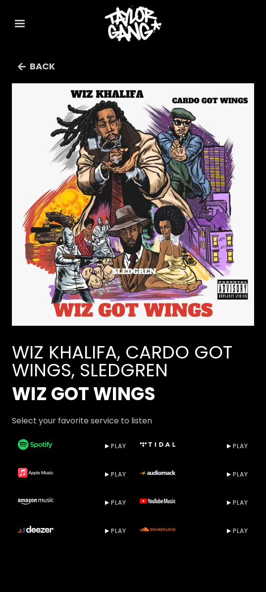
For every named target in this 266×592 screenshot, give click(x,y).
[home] (133, 24)
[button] (20, 23)
